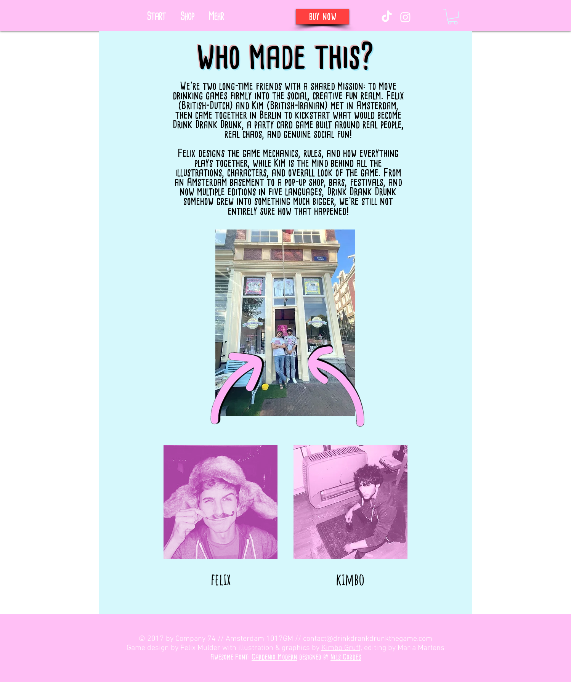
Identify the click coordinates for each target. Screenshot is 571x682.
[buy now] (322, 16)
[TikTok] (386, 17)
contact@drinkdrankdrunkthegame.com (367, 638)
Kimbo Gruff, (341, 648)
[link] (452, 16)
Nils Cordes (345, 657)
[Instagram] (405, 17)
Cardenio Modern (274, 657)
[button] (216, 16)
